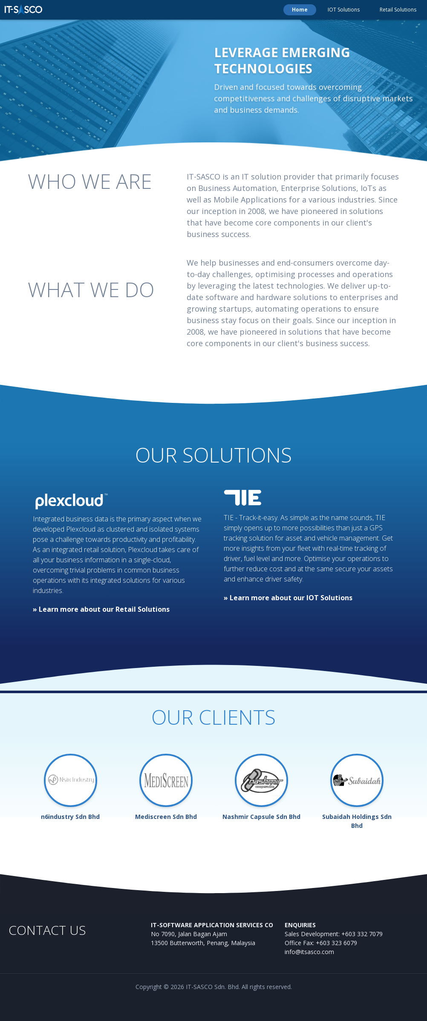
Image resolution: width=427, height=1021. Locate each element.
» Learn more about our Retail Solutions (101, 609)
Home (300, 9)
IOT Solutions (344, 9)
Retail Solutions (398, 9)
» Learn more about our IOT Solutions (288, 597)
